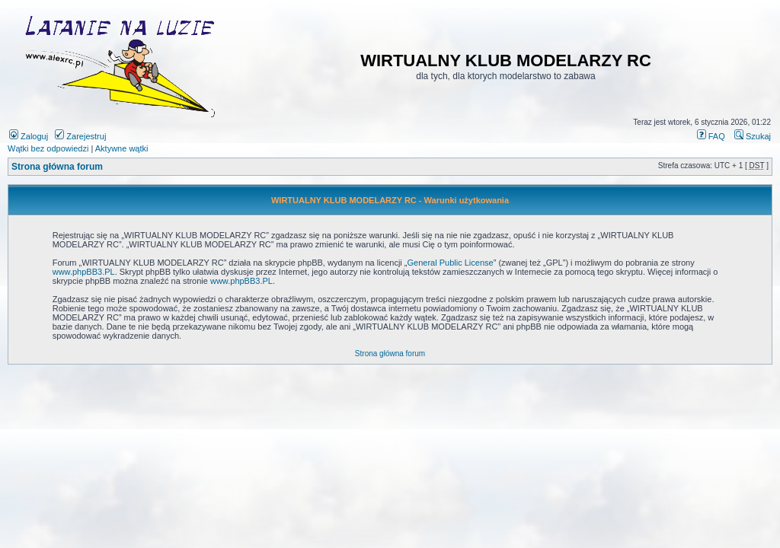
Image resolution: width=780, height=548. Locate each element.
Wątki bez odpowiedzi (48, 148)
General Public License (451, 262)
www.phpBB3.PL (84, 271)
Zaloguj (28, 136)
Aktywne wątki (122, 148)
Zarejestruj (80, 136)
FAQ (711, 136)
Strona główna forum (57, 166)
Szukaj (752, 136)
